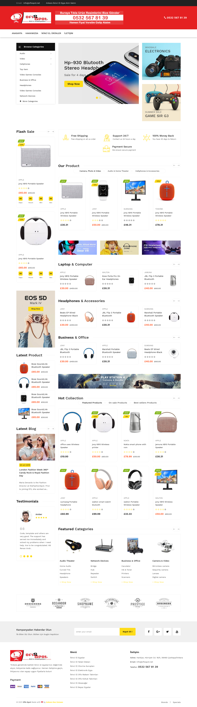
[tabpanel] (98, 73)
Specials (177, 702)
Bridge (93, 566)
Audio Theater (67, 561)
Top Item (24, 69)
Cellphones (36, 64)
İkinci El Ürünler (51, 33)
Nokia (126, 441)
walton (159, 498)
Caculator (126, 566)
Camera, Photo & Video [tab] (90, 171)
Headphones (25, 85)
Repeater (95, 573)
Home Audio (65, 566)
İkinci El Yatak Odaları (80, 662)
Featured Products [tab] (92, 402)
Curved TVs (65, 570)
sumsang (128, 209)
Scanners (126, 577)
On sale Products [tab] (118, 402)
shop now (74, 83)
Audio (36, 53)
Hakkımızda (31, 33)
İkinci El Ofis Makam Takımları (84, 674)
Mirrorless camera (160, 566)
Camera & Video (160, 561)
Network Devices (27, 96)
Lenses (155, 573)
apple (21, 180)
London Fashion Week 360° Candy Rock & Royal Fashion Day (34, 472)
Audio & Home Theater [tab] (118, 171)
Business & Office (28, 80)
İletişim (68, 33)
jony (94, 209)
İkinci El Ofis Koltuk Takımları (83, 679)
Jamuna (148, 272)
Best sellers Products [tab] (145, 402)
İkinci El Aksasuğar (78, 683)
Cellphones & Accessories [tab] (147, 171)
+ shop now (65, 582)
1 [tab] (97, 98)
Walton (105, 272)
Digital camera (159, 577)
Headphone (65, 573)
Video (36, 59)
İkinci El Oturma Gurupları (82, 666)
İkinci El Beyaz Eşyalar (80, 687)
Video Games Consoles (30, 75)
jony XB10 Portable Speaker (31, 184)
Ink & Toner (127, 570)
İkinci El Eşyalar (77, 658)
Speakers (64, 577)
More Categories (30, 101)
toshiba (159, 209)
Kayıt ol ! (127, 631)
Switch (94, 577)
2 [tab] (100, 98)
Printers (125, 573)
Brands (164, 702)
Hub (92, 570)
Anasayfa (17, 33)
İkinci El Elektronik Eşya (81, 670)
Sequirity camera (160, 570)
